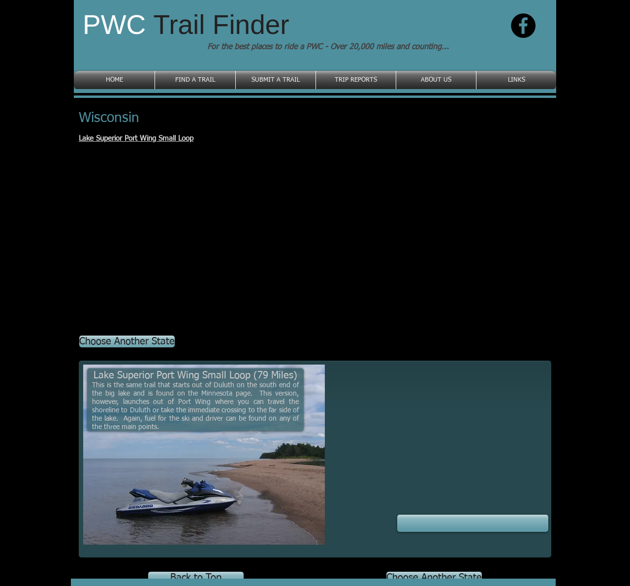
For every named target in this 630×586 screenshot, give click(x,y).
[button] (472, 523)
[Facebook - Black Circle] (523, 25)
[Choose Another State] (127, 341)
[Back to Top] (196, 578)
